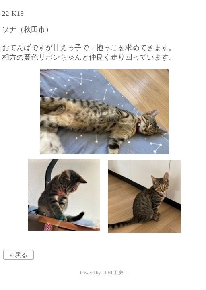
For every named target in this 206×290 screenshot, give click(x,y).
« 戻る (18, 254)
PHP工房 (114, 273)
